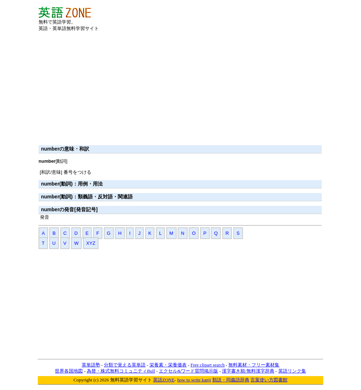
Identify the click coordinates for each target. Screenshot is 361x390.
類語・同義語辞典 (230, 380)
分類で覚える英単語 (125, 365)
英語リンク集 (292, 371)
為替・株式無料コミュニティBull (121, 371)
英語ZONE (164, 380)
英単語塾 (91, 365)
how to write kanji (194, 380)
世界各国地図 (69, 371)
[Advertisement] (239, 17)
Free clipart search (207, 365)
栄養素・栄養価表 (168, 365)
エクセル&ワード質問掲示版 (188, 371)
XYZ (90, 243)
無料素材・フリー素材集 (253, 365)
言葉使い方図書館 (269, 380)
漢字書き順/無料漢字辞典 (248, 371)
